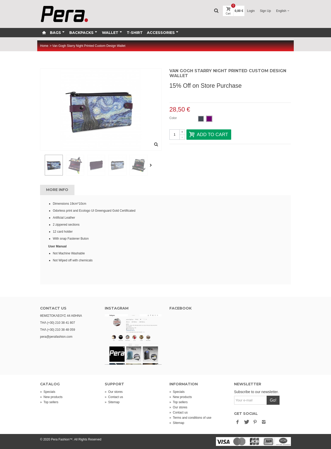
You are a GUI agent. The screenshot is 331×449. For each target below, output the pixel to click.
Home (44, 46)
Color (173, 118)
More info (57, 189)
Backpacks (83, 32)
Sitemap (112, 402)
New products (51, 397)
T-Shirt (135, 32)
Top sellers (49, 402)
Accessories (162, 32)
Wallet (112, 32)
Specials (47, 392)
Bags (57, 32)
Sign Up (265, 11)
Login (251, 11)
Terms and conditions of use (190, 417)
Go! (273, 400)
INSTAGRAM (117, 308)
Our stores (114, 392)
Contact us (114, 397)
